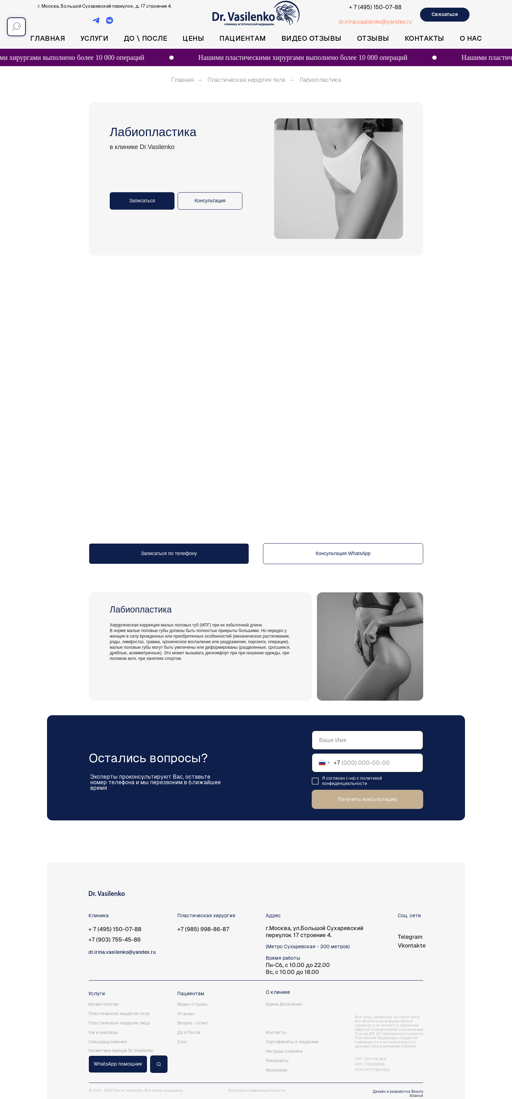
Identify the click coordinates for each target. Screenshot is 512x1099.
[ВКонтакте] (109, 23)
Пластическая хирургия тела (246, 80)
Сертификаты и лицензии (292, 1041)
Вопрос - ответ (192, 1023)
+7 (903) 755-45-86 (114, 939)
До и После (189, 1032)
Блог (182, 1041)
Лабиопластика (320, 80)
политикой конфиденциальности (352, 781)
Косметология (103, 1004)
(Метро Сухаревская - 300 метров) (308, 946)
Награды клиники (284, 1051)
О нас (471, 38)
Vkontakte (412, 945)
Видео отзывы (311, 38)
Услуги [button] (94, 38)
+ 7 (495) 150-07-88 (375, 7)
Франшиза (276, 1070)
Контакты (424, 38)
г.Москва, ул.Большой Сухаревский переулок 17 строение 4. (314, 931)
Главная (47, 38)
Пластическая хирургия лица (119, 1023)
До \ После (145, 38)
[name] (367, 740)
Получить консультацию (367, 799)
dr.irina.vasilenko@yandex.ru (375, 21)
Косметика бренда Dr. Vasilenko (120, 1050)
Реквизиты (277, 1060)
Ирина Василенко (284, 1004)
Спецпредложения (107, 1041)
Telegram (410, 937)
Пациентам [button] (242, 38)
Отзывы (373, 38)
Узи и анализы (103, 1032)
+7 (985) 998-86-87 (203, 929)
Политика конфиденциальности (256, 1090)
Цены (193, 38)
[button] (210, 201)
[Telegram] (96, 23)
